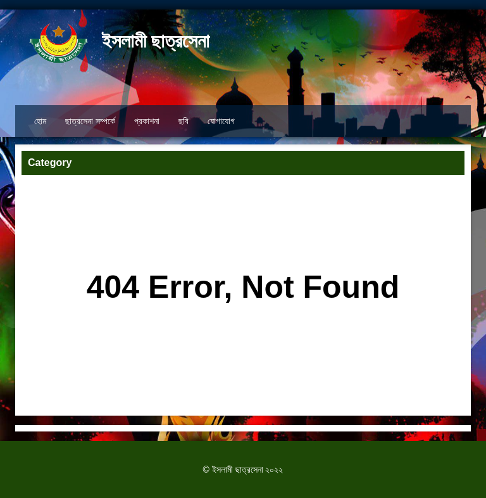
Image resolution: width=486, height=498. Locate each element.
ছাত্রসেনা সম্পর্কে (90, 121)
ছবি (183, 121)
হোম (40, 121)
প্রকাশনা (146, 121)
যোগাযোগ (221, 121)
